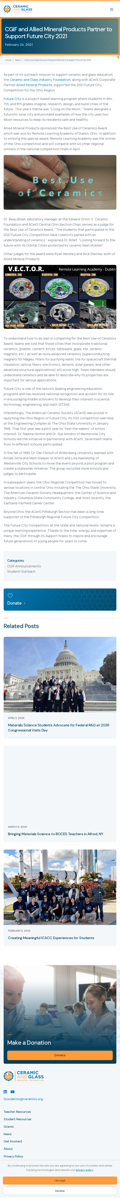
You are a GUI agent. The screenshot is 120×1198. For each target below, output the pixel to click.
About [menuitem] (8, 1149)
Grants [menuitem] (9, 1127)
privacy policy (84, 1170)
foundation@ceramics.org (23, 1099)
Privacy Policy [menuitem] (13, 1156)
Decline (60, 1191)
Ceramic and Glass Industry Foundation (40, 79)
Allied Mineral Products (34, 85)
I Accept (60, 1180)
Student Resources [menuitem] (17, 1119)
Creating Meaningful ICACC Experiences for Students (51, 937)
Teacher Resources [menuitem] (17, 1112)
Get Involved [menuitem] (13, 1141)
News (17, 60)
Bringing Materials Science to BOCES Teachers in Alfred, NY (55, 834)
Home (8, 60)
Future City (12, 98)
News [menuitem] (8, 1134)
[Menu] (113, 9)
